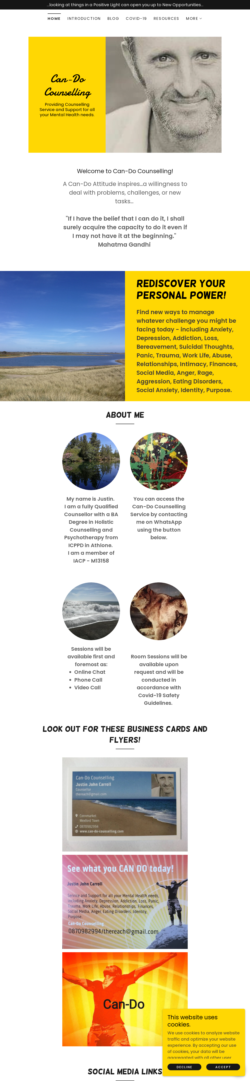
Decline (184, 1067)
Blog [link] (113, 18)
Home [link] (54, 18)
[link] (67, 94)
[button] (194, 18)
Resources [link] (166, 18)
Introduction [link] (84, 18)
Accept (223, 1067)
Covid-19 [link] (136, 18)
